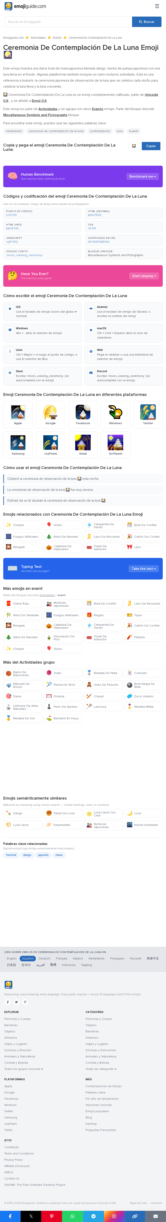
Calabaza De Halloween (59, 547)
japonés (43, 855)
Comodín (137, 673)
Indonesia (68, 965)
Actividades (38, 37)
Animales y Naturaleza (19, 1056)
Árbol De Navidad (62, 537)
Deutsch (44, 958)
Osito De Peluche (102, 685)
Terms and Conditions (19, 1153)
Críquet (95, 696)
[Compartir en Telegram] (93, 1216)
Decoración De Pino (60, 638)
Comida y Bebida (16, 1063)
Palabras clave (95, 1092)
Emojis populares (97, 1111)
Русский (135, 958)
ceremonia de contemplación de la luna (56, 131)
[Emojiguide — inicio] (8, 985)
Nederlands (97, 958)
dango (27, 855)
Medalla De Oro (20, 718)
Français (61, 958)
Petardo (136, 637)
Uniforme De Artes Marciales (22, 707)
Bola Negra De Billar (141, 685)
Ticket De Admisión (96, 547)
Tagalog (86, 965)
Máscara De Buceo (18, 685)
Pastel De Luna (60, 813)
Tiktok (8, 1130)
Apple (8, 1086)
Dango (14, 813)
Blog (89, 1117)
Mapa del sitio (138, 1203)
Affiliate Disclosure (17, 1166)
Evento (57, 37)
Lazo (134, 547)
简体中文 (153, 958)
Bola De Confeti (141, 525)
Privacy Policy (13, 1160)
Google (9, 1092)
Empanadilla (58, 825)
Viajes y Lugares (15, 1044)
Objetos (9, 1031)
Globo (54, 525)
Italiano (78, 958)
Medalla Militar (140, 707)
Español (27, 958)
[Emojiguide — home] (25, 6)
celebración (14, 131)
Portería (55, 696)
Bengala (15, 547)
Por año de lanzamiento (102, 1099)
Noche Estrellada (142, 825)
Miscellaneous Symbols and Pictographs (115, 255)
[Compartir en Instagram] (114, 1216)
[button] (42, 213)
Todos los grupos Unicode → (23, 1069)
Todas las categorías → (101, 1069)
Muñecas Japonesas (57, 604)
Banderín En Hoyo (62, 718)
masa (59, 855)
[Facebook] (7, 1002)
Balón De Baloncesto (17, 673)
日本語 (11, 965)
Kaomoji (91, 1124)
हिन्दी (53, 965)
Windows (10, 1105)
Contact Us (11, 1178)
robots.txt (156, 1203)
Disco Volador (140, 696)
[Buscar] (146, 22)
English (12, 958)
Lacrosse (96, 707)
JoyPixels (10, 1124)
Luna (134, 813)
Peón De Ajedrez (61, 707)
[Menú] (157, 6)
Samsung (10, 1117)
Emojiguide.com (13, 37)
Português (117, 958)
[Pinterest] (25, 1002)
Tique (134, 615)
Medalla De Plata (101, 673)
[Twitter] (16, 1002)
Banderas (11, 1025)
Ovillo (53, 673)
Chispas (15, 525)
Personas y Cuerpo (17, 1019)
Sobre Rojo (17, 603)
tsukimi (133, 131)
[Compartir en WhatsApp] (72, 1216)
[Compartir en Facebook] (10, 1216)
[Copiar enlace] (134, 1216)
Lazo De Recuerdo (103, 537)
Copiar (151, 146)
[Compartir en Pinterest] (51, 1216)
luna (120, 131)
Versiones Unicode (99, 1105)
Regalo (95, 615)
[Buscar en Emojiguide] (68, 22)
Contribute (11, 1147)
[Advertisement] (83, 759)
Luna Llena (17, 825)
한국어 (26, 965)
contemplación (100, 131)
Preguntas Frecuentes (101, 1130)
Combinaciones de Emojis (103, 1086)
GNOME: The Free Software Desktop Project (34, 1185)
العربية (40, 965)
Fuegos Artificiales (22, 537)
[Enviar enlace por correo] (155, 1216)
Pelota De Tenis (60, 685)
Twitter (8, 1111)
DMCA (8, 1172)
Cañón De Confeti (143, 537)
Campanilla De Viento (100, 525)
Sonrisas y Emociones (101, 1050)
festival (11, 855)
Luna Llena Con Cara (101, 814)
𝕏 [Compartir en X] (31, 1216)
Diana (13, 696)
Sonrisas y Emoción (17, 1050)
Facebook (11, 1099)
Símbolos (10, 1037)
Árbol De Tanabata (22, 615)
